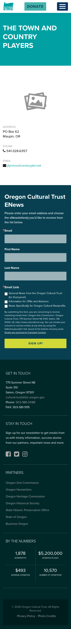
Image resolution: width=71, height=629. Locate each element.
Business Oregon (17, 524)
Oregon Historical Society (22, 503)
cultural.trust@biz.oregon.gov (25, 397)
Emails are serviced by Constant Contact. (25, 332)
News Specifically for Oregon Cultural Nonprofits (37, 306)
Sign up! (35, 343)
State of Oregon (16, 517)
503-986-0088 (25, 402)
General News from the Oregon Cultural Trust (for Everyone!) (35, 295)
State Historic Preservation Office (27, 510)
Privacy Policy (26, 616)
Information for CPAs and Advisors (29, 301)
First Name (12, 249)
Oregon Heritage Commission (25, 496)
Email (8, 230)
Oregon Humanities (18, 489)
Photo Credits (47, 616)
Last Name (12, 267)
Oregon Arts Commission (22, 483)
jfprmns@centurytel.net (24, 165)
